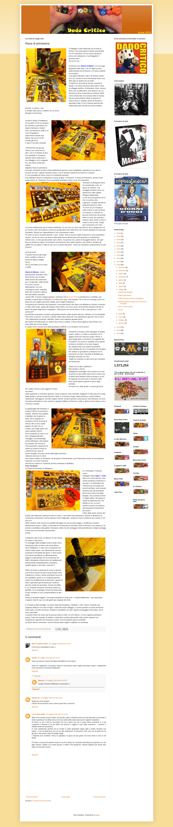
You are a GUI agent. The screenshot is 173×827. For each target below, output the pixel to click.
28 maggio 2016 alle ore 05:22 (56, 680)
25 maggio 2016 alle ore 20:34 (51, 698)
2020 (119, 252)
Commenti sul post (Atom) (41, 801)
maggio (121, 289)
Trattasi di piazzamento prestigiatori (131, 298)
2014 (119, 330)
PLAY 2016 (73, 297)
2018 (119, 258)
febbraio (121, 320)
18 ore (120, 310)
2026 (119, 233)
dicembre (122, 267)
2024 (119, 240)
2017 (119, 262)
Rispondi (35, 650)
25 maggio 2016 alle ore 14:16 (49, 658)
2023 (119, 243)
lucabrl (34, 658)
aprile (120, 314)
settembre (122, 277)
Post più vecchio (99, 797)
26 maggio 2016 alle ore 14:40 (57, 714)
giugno (121, 286)
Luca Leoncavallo (38, 714)
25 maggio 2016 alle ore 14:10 (60, 644)
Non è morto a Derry (125, 307)
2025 (119, 236)
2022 (119, 246)
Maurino (41, 680)
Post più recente (32, 797)
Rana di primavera (124, 295)
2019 (119, 255)
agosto (121, 280)
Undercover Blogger (125, 292)
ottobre (121, 274)
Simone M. (36, 698)
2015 (119, 327)
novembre (122, 271)
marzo (120, 317)
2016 (119, 265)
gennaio (121, 323)
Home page (65, 797)
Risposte (37, 676)
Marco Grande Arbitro (40, 644)
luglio (120, 283)
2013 (119, 333)
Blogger (96, 815)
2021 (119, 249)
